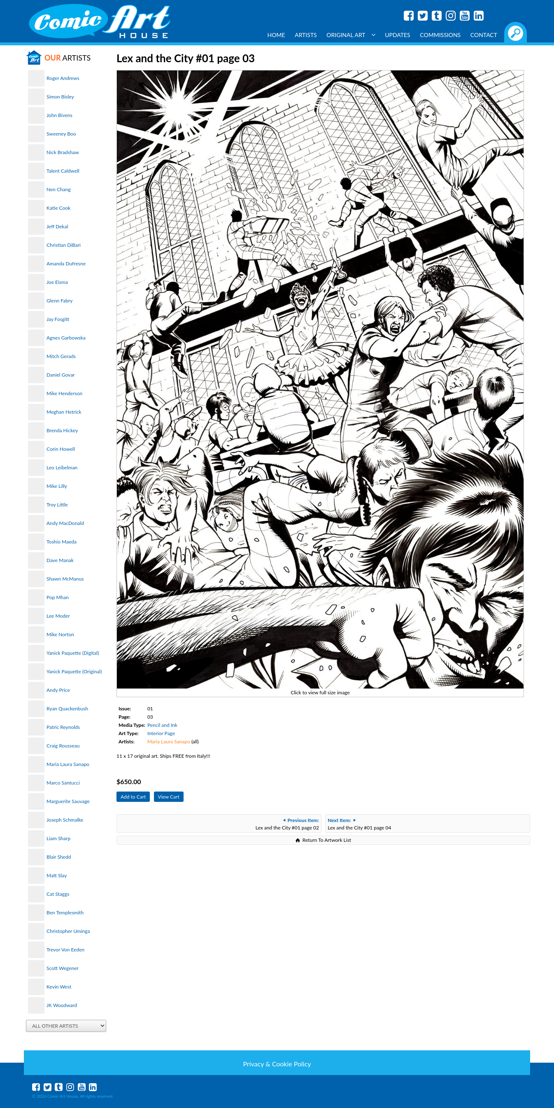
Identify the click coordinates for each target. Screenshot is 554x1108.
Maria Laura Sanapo (68, 764)
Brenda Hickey (62, 430)
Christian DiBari (64, 245)
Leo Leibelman (62, 467)
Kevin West (59, 987)
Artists (306, 34)
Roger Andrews (63, 78)
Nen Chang (59, 189)
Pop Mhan (58, 597)
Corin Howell (61, 449)
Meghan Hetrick (64, 412)
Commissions (440, 34)
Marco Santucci (63, 783)
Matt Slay (57, 875)
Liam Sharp (58, 838)
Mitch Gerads (61, 356)
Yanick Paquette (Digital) (73, 653)
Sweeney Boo (61, 134)
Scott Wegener (63, 968)
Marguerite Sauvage (68, 801)
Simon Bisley (60, 97)
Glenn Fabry (60, 300)
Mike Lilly (57, 486)
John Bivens (59, 115)
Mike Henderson (64, 393)
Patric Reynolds (63, 727)
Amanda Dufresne (66, 263)
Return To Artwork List (327, 840)
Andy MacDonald (65, 523)
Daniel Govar (60, 375)
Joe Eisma (57, 282)
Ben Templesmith (65, 912)
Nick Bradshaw (63, 152)
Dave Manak (60, 560)
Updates (397, 34)
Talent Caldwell (63, 171)
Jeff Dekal (57, 226)
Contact (483, 34)
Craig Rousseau (63, 746)
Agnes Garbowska (66, 338)
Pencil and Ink (162, 725)
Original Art (350, 34)
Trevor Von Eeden (65, 949)
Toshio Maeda (62, 542)
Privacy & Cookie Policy (277, 1064)
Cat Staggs (58, 894)
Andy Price (58, 690)
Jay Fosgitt (58, 319)
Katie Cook (58, 208)
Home (276, 34)
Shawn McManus (65, 579)
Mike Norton (60, 634)
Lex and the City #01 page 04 (359, 824)
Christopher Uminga (68, 931)
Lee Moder (58, 616)
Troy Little (57, 504)
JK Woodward (62, 1005)
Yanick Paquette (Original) (74, 671)
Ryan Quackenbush (67, 708)
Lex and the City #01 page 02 (287, 824)
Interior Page (161, 733)
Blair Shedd (59, 857)
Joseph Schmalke (65, 820)
